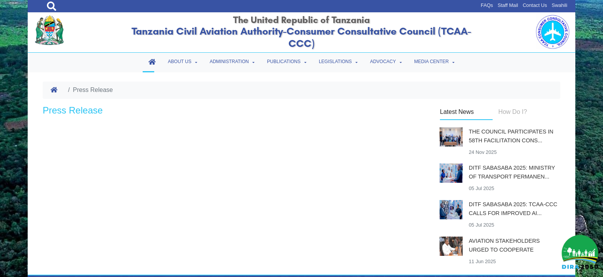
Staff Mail (508, 5)
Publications (283, 61)
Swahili (559, 5)
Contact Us (535, 5)
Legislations (335, 61)
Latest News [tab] (457, 111)
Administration (229, 61)
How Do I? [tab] (512, 111)
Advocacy (383, 61)
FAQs (487, 5)
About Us (180, 61)
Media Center (431, 61)
